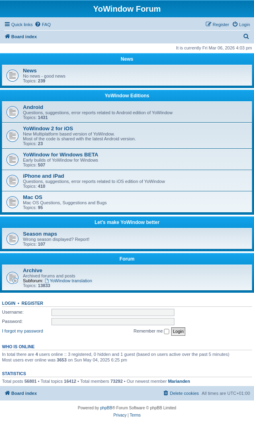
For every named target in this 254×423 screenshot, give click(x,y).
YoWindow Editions (127, 96)
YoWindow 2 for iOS (48, 128)
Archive (32, 270)
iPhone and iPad (43, 176)
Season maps (40, 234)
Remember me (151, 331)
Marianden (179, 381)
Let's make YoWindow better (127, 222)
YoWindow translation (68, 280)
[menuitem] (43, 24)
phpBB (106, 408)
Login (8, 303)
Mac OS (32, 197)
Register (32, 303)
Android (33, 107)
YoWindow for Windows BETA (60, 155)
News (127, 59)
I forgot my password (22, 331)
